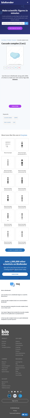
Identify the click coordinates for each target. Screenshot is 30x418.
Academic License (6, 385)
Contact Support (6, 365)
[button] (27, 2)
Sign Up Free (5, 382)
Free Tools (18, 373)
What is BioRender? (6, 290)
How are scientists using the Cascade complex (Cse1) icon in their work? (14, 307)
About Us (4, 362)
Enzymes (14, 40)
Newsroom (4, 369)
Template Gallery (6, 347)
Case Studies (19, 375)
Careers (4, 364)
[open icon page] (7, 146)
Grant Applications (20, 353)
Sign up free (15, 401)
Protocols (18, 349)
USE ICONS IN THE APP (15, 28)
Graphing (18, 347)
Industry (18, 341)
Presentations (19, 345)
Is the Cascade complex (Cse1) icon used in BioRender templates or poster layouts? (14, 318)
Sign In (3, 384)
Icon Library (3, 40)
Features (4, 341)
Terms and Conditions (15, 413)
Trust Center (5, 367)
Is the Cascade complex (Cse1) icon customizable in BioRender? (14, 301)
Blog (17, 371)
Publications (19, 343)
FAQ (17, 364)
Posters (18, 351)
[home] (7, 2)
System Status (5, 371)
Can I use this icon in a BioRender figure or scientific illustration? (14, 295)
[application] (24, 414)
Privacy (15, 410)
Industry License (6, 387)
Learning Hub (19, 362)
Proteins (9, 40)
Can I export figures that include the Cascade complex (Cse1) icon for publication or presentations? (15, 312)
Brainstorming (19, 355)
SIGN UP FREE (15, 106)
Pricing (3, 345)
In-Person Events (20, 365)
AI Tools (4, 343)
